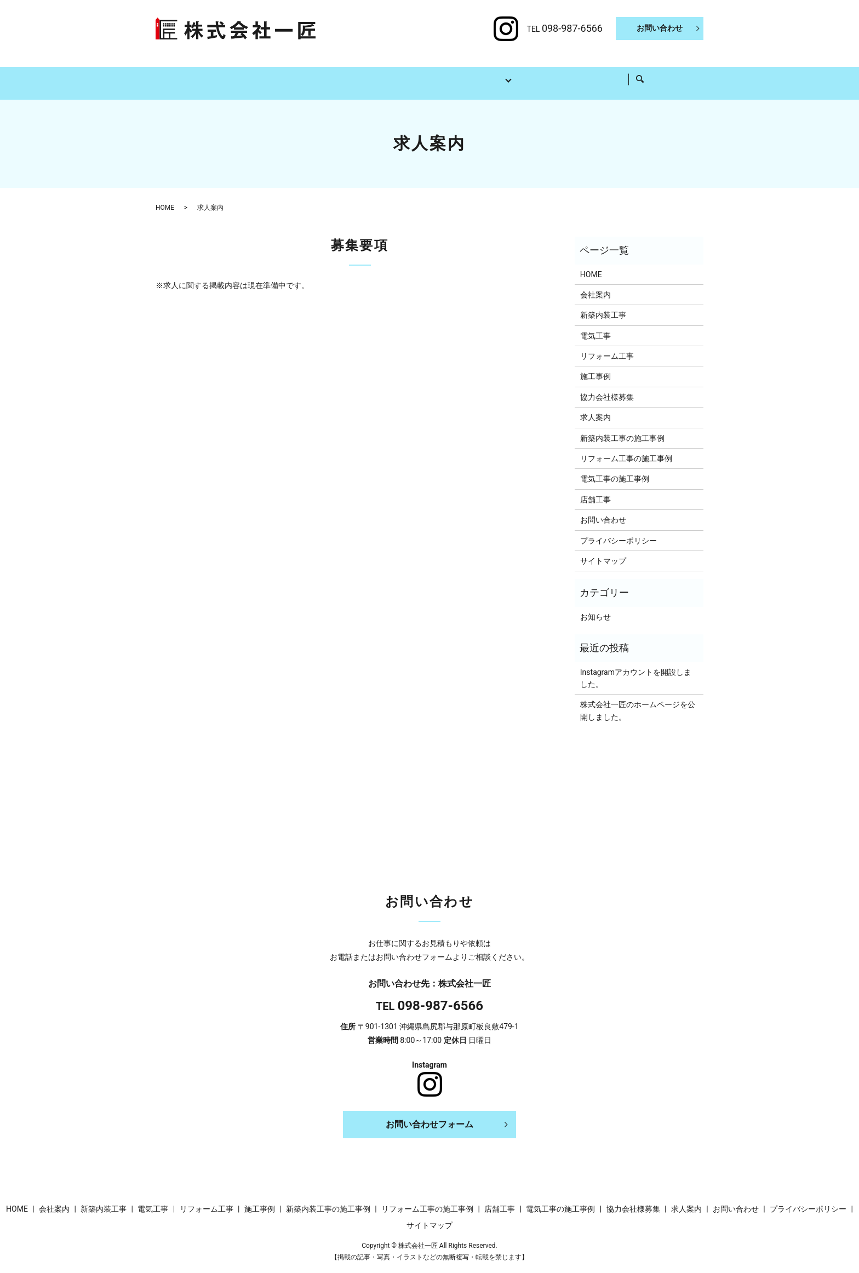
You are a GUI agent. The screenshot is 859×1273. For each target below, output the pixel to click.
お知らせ (595, 606)
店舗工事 (595, 489)
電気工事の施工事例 (614, 468)
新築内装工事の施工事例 (622, 427)
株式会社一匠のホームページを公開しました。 (637, 700)
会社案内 (248, 73)
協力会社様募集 (567, 73)
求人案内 (632, 73)
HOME (199, 73)
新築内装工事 (310, 73)
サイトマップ (603, 550)
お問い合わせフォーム (429, 1114)
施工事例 (501, 73)
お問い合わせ (660, 28)
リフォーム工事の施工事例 (626, 448)
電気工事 (371, 73)
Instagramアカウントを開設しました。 (635, 667)
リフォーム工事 (436, 73)
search (670, 74)
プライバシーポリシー (618, 530)
